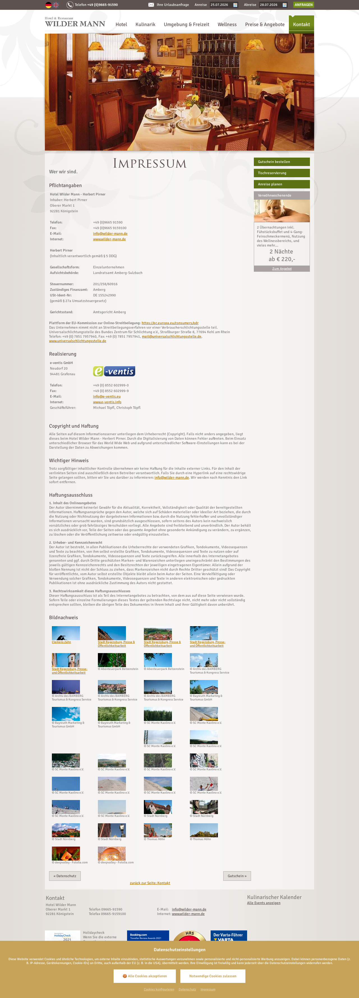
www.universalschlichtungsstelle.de (77, 341)
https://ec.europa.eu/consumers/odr (170, 323)
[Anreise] (222, 5)
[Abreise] (271, 5)
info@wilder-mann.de (110, 233)
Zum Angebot (282, 269)
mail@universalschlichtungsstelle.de (171, 336)
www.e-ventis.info (107, 402)
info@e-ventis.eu (107, 396)
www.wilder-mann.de (109, 239)
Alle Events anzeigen (263, 903)
